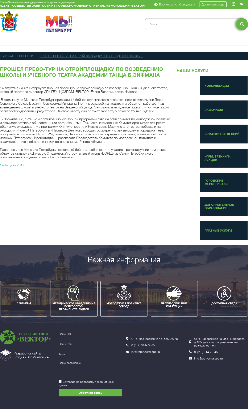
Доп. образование (165, 40)
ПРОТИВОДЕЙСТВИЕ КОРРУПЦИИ (174, 305)
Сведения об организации (25, 40)
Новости (98, 40)
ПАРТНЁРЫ (24, 303)
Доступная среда (213, 4)
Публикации (126, 40)
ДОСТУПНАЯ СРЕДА (224, 303)
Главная (6, 56)
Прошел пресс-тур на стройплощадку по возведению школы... (91, 56)
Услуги (76, 40)
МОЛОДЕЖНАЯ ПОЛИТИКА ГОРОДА (124, 305)
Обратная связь (90, 392)
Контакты (205, 40)
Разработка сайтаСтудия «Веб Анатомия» (32, 355)
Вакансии (232, 40)
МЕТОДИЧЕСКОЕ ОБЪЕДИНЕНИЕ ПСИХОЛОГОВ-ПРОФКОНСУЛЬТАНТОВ (74, 306)
